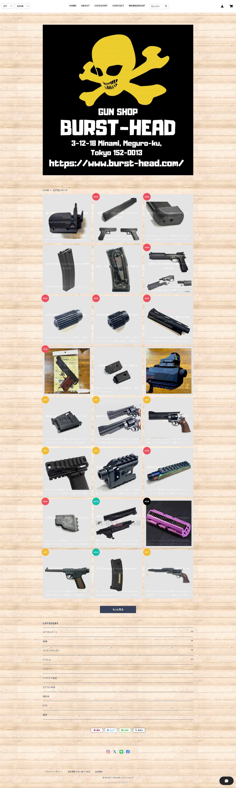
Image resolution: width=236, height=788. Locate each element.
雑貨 (45, 714)
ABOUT (85, 5)
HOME (72, 5)
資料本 (46, 696)
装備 (45, 641)
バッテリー (48, 669)
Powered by (118, 782)
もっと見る (118, 609)
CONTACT (118, 5)
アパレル (47, 659)
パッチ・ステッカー (51, 650)
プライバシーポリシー (54, 772)
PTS (45, 705)
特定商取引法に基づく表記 (79, 772)
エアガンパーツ (50, 632)
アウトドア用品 (50, 678)
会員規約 (99, 772)
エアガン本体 (49, 687)
